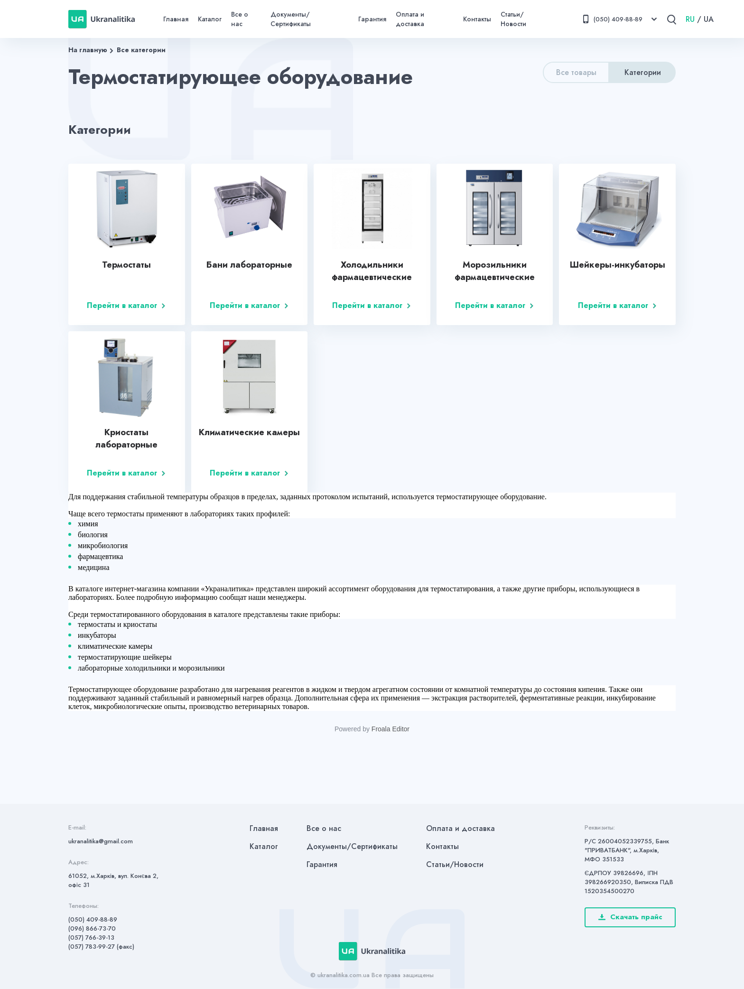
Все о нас (239, 18)
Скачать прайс (630, 917)
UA (709, 19)
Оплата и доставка (410, 18)
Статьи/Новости (513, 18)
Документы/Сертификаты (290, 18)
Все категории (141, 50)
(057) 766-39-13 (91, 937)
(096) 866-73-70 (92, 928)
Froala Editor (390, 729)
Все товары (576, 72)
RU (690, 19)
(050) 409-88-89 (92, 919)
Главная (175, 19)
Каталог (210, 19)
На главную (87, 50)
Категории (642, 72)
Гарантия (372, 19)
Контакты (477, 19)
